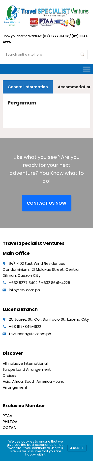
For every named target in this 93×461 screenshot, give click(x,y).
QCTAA (9, 427)
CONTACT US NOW (46, 203)
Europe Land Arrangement (27, 369)
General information (28, 87)
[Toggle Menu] (87, 69)
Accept (77, 448)
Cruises (9, 375)
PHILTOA (10, 421)
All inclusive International (25, 363)
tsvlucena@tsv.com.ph (30, 333)
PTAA (7, 415)
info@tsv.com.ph (24, 289)
